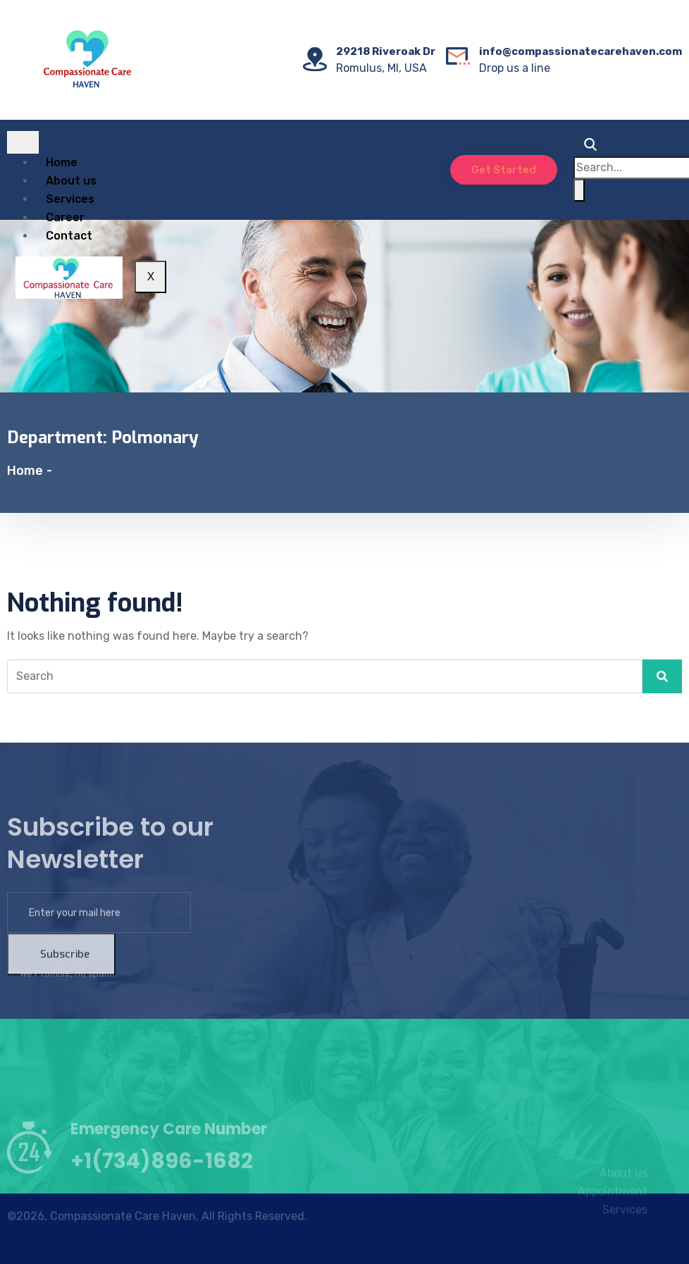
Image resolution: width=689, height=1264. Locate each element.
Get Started (503, 169)
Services (70, 199)
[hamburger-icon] (23, 142)
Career (65, 217)
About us (71, 180)
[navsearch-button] (587, 146)
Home (61, 162)
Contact (69, 235)
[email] (99, 940)
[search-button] (579, 190)
